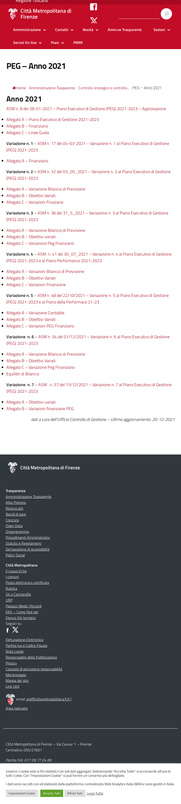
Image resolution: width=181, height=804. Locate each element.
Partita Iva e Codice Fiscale (26, 645)
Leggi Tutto (95, 793)
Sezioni (159, 29)
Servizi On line (25, 42)
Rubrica (11, 588)
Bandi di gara (16, 514)
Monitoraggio (16, 675)
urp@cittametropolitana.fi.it (48, 699)
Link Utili (12, 686)
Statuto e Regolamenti (23, 543)
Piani (55, 42)
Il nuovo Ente (16, 571)
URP (9, 600)
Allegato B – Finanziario (27, 126)
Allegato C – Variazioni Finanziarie (36, 284)
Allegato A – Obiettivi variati (31, 402)
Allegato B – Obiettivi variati (31, 236)
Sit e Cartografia (18, 594)
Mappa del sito (17, 680)
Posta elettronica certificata (27, 582)
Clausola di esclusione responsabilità (34, 669)
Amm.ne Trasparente (125, 29)
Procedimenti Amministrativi (28, 537)
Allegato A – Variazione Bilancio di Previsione (45, 189)
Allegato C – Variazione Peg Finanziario (40, 367)
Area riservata (17, 708)
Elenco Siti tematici (21, 618)
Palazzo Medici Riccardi (23, 606)
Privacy (11, 663)
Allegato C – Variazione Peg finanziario (40, 243)
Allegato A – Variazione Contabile (35, 313)
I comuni (12, 576)
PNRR (78, 42)
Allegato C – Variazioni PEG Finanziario (40, 326)
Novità (88, 29)
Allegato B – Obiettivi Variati (31, 195)
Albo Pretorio (16, 502)
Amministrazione (27, 29)
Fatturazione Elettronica (24, 639)
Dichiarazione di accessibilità (27, 549)
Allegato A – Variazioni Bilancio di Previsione (45, 271)
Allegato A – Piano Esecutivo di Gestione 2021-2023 (52, 119)
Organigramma (17, 531)
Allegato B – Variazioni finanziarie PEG (40, 408)
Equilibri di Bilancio (22, 374)
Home (19, 88)
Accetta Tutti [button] (51, 793)
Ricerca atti (14, 508)
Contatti (61, 29)
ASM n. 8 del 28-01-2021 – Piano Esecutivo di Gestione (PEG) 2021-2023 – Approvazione (86, 108)
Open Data (14, 525)
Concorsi (12, 520)
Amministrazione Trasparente (28, 496)
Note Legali (15, 651)
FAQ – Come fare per (22, 612)
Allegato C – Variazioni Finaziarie (34, 202)
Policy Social (15, 555)
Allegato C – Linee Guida (27, 132)
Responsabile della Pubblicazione (31, 657)
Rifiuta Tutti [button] (75, 793)
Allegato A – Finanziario (27, 161)
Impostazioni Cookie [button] (22, 793)
